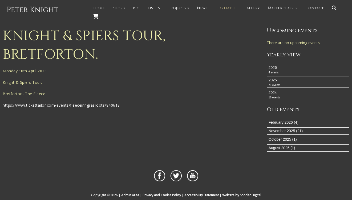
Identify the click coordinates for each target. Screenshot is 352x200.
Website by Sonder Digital (241, 195)
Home (99, 8)
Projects (178, 8)
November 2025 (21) (286, 131)
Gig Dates (226, 8)
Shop (119, 8)
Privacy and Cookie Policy (162, 195)
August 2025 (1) (282, 148)
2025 (308, 82)
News (202, 8)
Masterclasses (282, 8)
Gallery (252, 8)
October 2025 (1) (283, 139)
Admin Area (130, 195)
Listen (154, 8)
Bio (136, 8)
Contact (314, 8)
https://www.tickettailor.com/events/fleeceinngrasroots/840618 (61, 105)
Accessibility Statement (201, 195)
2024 (308, 94)
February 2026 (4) (283, 122)
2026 (308, 69)
